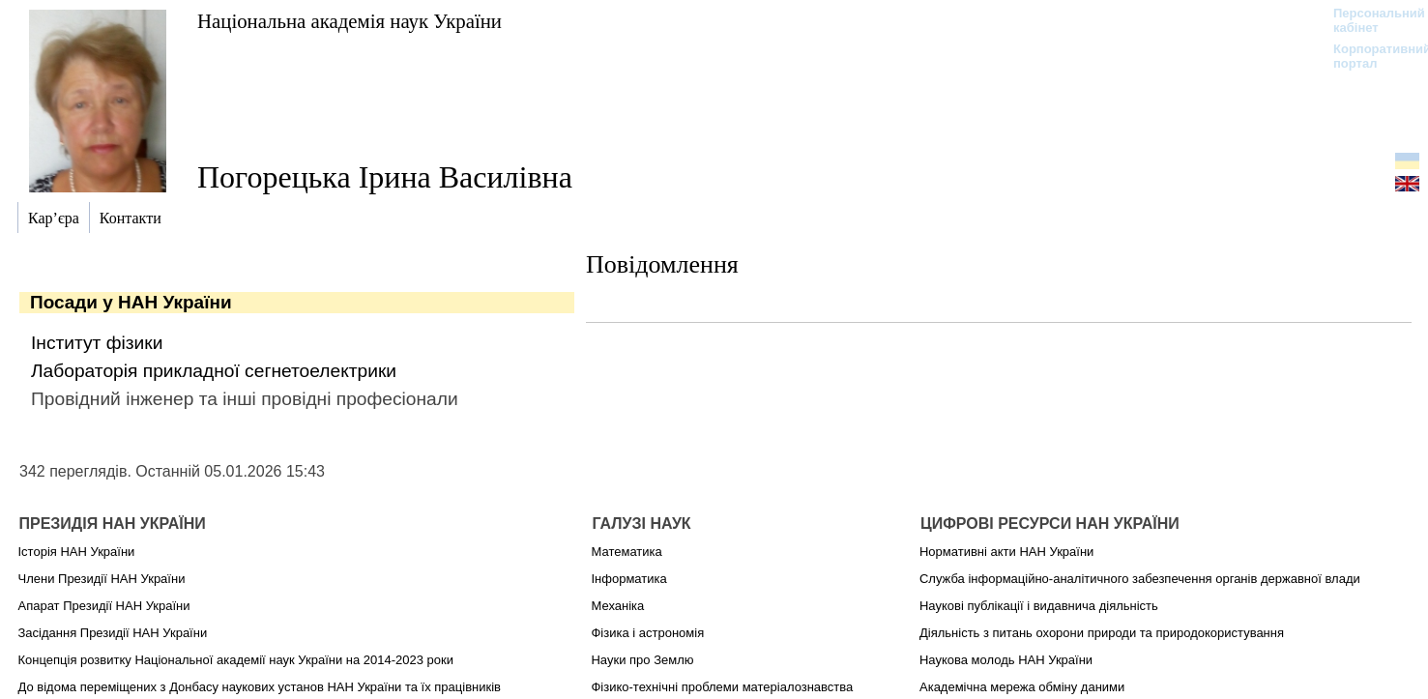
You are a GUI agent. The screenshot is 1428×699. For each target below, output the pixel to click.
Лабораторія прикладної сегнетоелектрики (213, 371)
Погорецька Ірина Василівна (384, 177)
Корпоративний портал (1369, 56)
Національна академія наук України (349, 21)
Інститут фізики (96, 343)
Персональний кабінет (1369, 20)
